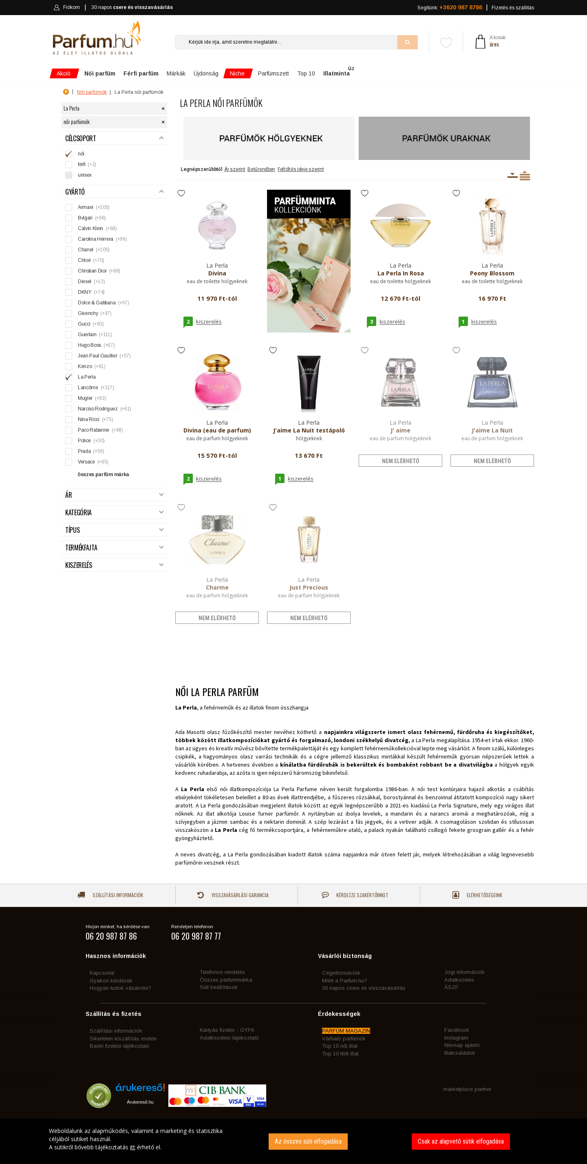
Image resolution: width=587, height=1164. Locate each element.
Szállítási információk (110, 894)
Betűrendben (261, 169)
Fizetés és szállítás (513, 8)
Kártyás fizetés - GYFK (227, 1030)
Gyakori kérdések (111, 981)
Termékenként (525, 175)
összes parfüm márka (103, 474)
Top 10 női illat (339, 1046)
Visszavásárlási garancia (233, 894)
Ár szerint (234, 169)
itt (132, 1147)
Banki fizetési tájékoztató (120, 1046)
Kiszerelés (114, 565)
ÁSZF (451, 987)
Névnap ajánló (462, 1045)
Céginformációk (341, 973)
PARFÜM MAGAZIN (346, 1031)
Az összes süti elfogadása (308, 1141)
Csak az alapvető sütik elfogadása (461, 1141)
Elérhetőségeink (477, 895)
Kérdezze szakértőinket (355, 894)
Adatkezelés (459, 980)
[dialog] (293, 1141)
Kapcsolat (102, 973)
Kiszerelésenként (513, 175)
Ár (114, 495)
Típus (114, 530)
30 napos (132, 7)
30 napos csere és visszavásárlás (364, 988)
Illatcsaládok (459, 1053)
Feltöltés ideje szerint (301, 169)
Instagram (456, 1038)
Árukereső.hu (140, 1102)
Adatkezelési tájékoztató (229, 1038)
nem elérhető (400, 461)
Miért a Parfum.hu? (344, 981)
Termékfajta (114, 547)
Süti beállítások (219, 987)
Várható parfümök (344, 1038)
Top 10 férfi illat (340, 1054)
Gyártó (114, 192)
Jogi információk (464, 972)
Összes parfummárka (226, 980)
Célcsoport (114, 138)
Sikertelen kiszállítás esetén (123, 1038)
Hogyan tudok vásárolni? (120, 988)
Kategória (114, 512)
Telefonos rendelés (222, 972)
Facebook (456, 1030)
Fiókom (66, 7)
